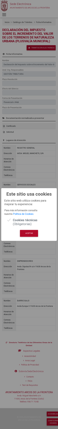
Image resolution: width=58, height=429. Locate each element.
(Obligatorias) (25, 220)
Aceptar (29, 233)
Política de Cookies (23, 213)
